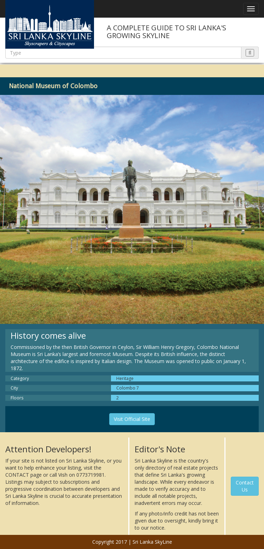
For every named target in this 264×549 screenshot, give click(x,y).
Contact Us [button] (245, 486)
